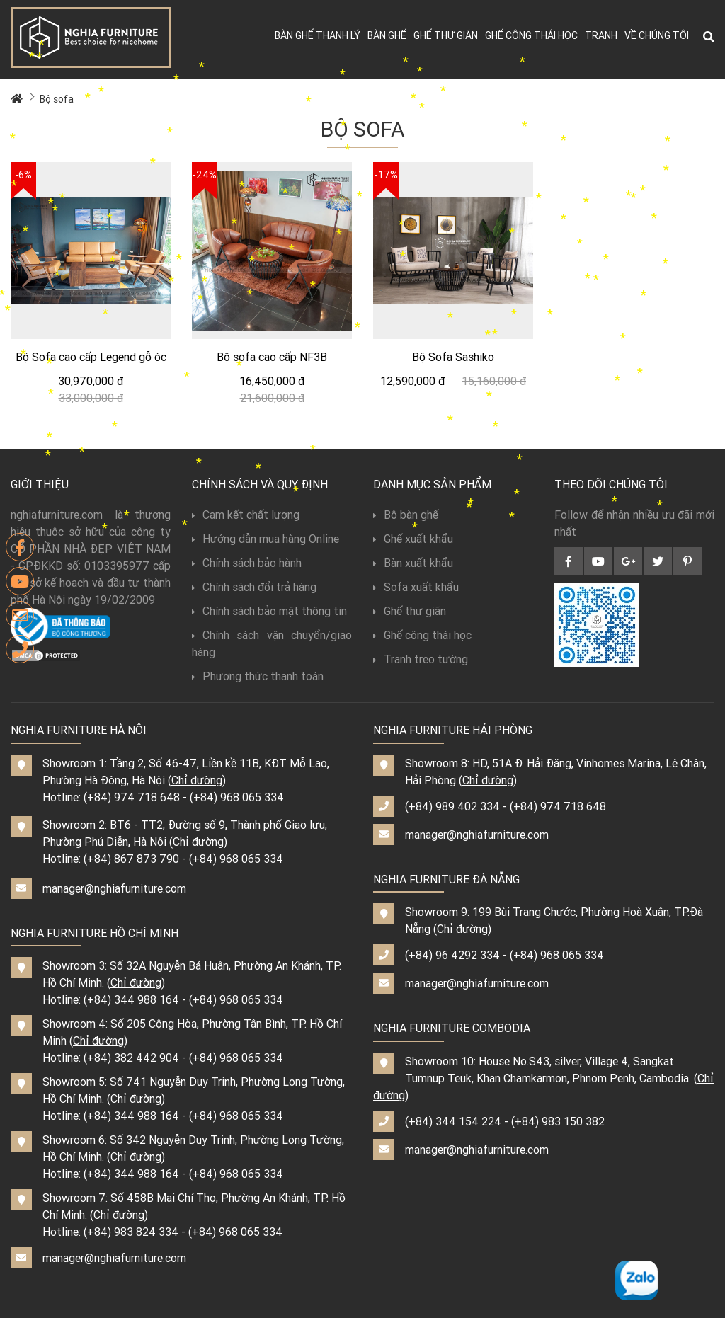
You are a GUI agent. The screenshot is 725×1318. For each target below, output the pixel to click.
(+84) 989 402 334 (452, 806)
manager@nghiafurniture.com (114, 888)
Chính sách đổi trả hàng (254, 587)
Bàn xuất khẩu (413, 563)
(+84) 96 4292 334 (452, 955)
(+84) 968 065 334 (237, 797)
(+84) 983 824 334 (131, 1232)
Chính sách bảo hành (247, 563)
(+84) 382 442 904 (131, 1057)
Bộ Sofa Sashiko (453, 357)
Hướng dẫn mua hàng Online (265, 539)
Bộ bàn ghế (405, 515)
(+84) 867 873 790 (131, 859)
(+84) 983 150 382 (558, 1121)
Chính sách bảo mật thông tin (269, 611)
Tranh (601, 35)
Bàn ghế (386, 35)
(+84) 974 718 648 (132, 797)
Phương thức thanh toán (258, 676)
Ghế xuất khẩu (413, 539)
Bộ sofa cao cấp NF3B (272, 357)
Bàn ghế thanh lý (317, 35)
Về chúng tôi (656, 35)
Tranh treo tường (420, 659)
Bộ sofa (57, 99)
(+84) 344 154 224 (453, 1121)
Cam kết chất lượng (245, 515)
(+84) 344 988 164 (131, 999)
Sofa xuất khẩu (416, 587)
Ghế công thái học (531, 35)
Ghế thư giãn (445, 35)
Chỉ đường (196, 780)
